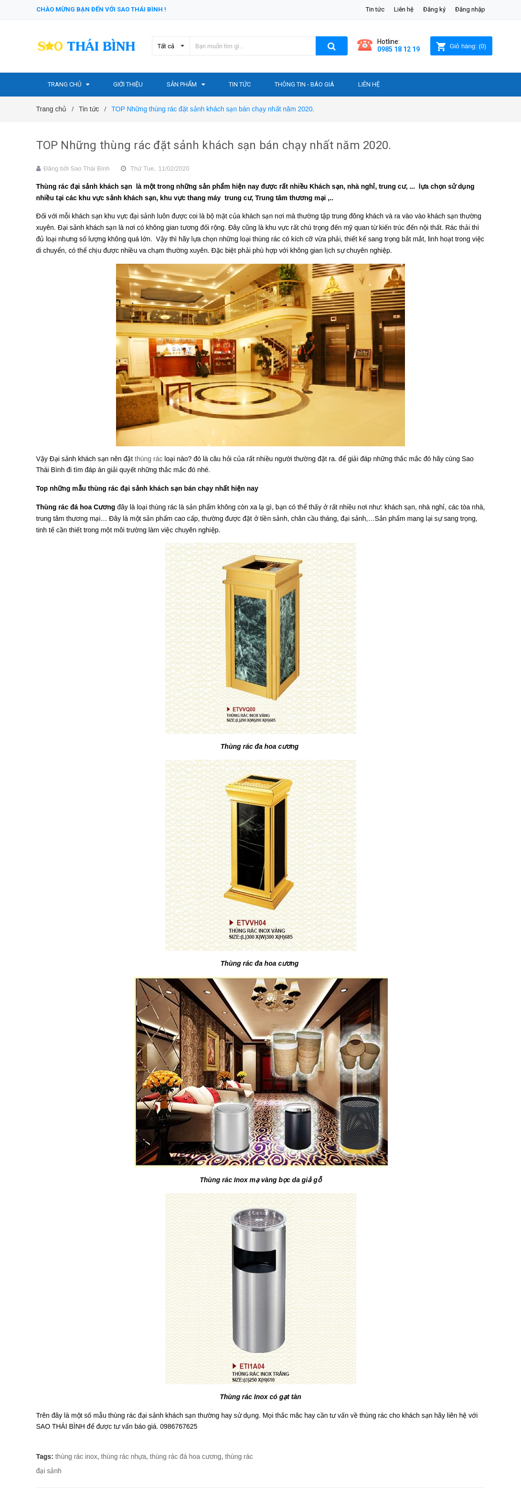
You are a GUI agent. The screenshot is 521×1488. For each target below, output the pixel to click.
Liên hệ (404, 9)
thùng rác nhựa (123, 1456)
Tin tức (375, 9)
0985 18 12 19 (398, 49)
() (461, 46)
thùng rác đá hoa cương (186, 1456)
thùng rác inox (76, 1456)
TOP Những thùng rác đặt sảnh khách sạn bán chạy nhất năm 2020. (214, 145)
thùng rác (148, 459)
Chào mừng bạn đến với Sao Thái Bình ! (101, 9)
